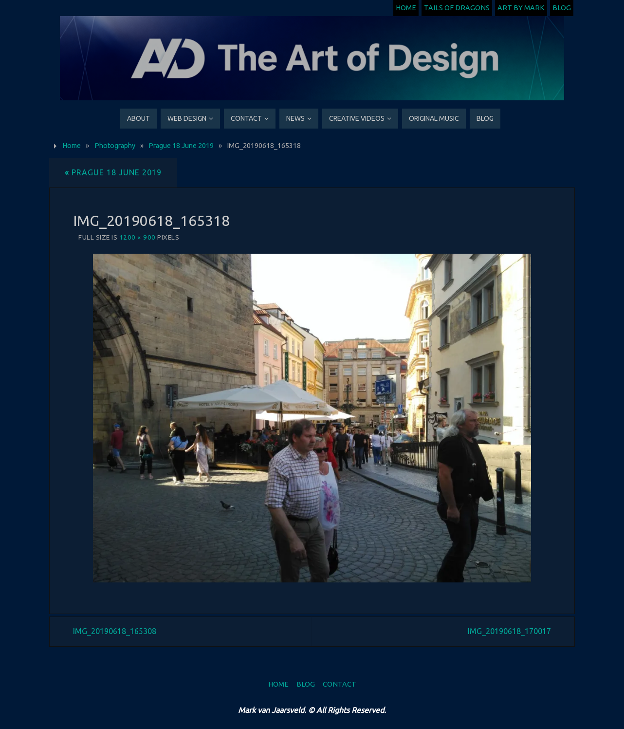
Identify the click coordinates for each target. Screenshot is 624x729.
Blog (561, 8)
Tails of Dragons (457, 8)
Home (406, 8)
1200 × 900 (137, 237)
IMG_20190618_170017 (509, 631)
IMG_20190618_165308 (114, 631)
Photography (114, 146)
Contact (339, 684)
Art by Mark (521, 8)
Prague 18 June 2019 (181, 146)
